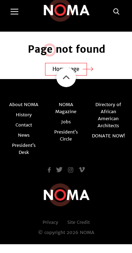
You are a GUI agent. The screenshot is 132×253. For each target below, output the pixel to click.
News (24, 135)
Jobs (66, 122)
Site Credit (78, 222)
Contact (23, 125)
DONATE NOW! (108, 136)
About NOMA (23, 105)
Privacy (50, 222)
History (24, 115)
